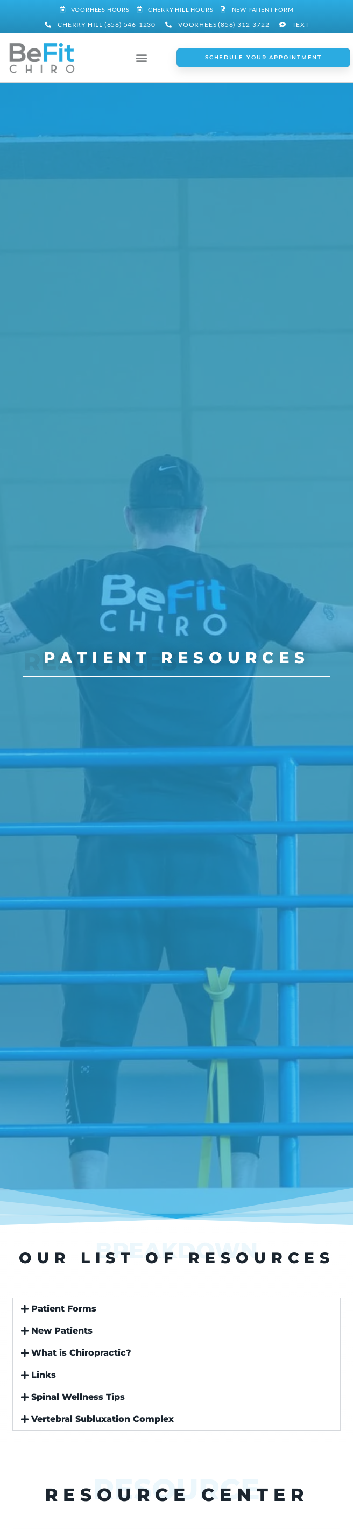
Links (43, 1375)
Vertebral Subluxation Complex (102, 1419)
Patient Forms (63, 1308)
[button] (142, 58)
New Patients (62, 1331)
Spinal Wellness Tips (78, 1397)
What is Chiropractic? (81, 1353)
